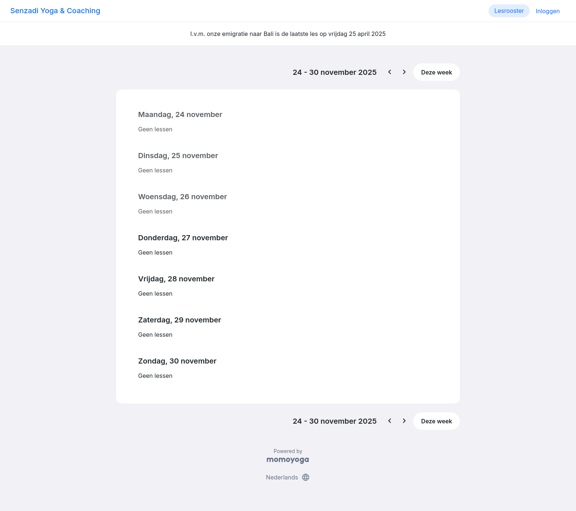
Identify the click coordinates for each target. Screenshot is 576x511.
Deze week (436, 72)
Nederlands (288, 477)
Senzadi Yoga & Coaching (55, 10)
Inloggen (548, 11)
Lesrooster (509, 10)
